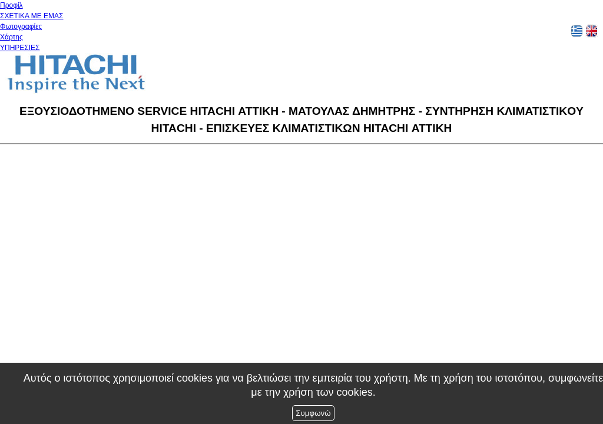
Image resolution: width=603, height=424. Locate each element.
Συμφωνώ (313, 413)
